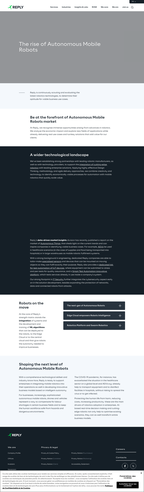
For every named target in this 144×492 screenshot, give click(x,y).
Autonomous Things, (50, 243)
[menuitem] (54, 7)
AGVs (100, 247)
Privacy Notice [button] (51, 458)
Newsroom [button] (12, 469)
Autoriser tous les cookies (127, 485)
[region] (72, 481)
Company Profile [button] (14, 453)
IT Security (58, 279)
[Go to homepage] (16, 7)
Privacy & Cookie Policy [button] (50, 453)
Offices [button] (11, 458)
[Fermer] (141, 473)
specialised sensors (51, 261)
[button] (126, 449)
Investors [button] (11, 464)
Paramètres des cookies (128, 477)
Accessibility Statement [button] (80, 464)
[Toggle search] (132, 7)
